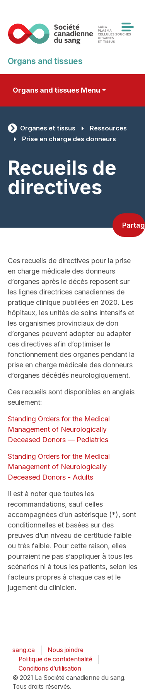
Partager (133, 225)
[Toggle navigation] (127, 27)
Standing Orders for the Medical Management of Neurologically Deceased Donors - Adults (59, 466)
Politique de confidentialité (55, 659)
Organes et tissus (47, 128)
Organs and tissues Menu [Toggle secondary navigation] (56, 90)
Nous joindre (66, 650)
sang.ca (23, 650)
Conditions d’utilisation (50, 668)
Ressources (108, 128)
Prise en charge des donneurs (69, 139)
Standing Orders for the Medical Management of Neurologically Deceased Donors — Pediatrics (59, 429)
